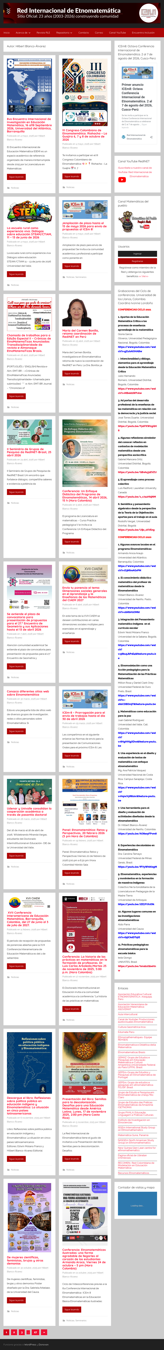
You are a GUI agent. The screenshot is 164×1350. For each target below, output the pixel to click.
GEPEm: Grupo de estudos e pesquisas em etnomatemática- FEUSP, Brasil (136, 1085)
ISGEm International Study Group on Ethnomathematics (136, 1128)
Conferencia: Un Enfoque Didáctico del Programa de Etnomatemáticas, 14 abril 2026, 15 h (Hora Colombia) (84, 495)
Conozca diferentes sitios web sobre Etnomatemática (28, 693)
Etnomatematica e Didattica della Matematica (137, 1046)
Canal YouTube (117, 32)
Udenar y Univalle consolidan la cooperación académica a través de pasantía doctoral (29, 811)
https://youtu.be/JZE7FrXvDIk (136, 904)
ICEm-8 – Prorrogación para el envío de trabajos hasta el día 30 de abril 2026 (83, 716)
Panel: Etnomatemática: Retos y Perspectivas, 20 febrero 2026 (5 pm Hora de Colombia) (84, 833)
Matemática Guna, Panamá (133, 1135)
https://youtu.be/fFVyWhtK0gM (137, 866)
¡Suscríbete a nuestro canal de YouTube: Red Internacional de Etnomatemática (135, 172)
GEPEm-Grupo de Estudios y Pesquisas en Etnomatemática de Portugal (137, 1075)
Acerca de (23, 32)
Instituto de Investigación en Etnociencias (134, 1121)
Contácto (83, 32)
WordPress (30, 1344)
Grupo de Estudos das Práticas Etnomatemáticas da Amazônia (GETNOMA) (135, 1105)
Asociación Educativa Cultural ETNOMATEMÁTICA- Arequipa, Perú (135, 997)
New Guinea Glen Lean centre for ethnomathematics (137, 1149)
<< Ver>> (143, 276)
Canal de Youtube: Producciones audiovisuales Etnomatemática (136, 1020)
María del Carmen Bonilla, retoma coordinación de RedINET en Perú (80, 333)
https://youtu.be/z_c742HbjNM (137, 496)
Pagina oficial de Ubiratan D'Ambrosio (132, 1156)
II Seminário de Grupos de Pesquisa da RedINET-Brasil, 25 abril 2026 (29, 452)
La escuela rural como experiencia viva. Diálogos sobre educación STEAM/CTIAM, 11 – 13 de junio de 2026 (29, 232)
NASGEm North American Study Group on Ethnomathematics (136, 1141)
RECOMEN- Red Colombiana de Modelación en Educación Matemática (136, 1165)
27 (35, 1332)
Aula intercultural (128, 1014)
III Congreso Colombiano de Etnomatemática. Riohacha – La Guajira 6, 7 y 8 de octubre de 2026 (84, 134)
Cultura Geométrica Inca (131, 1027)
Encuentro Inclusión (143, 32)
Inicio (7, 32)
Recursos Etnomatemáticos (133, 1173)
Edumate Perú (126, 1032)
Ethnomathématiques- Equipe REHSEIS (135, 1038)
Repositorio (64, 32)
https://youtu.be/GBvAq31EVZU (137, 472)
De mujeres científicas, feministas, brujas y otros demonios (25, 1260)
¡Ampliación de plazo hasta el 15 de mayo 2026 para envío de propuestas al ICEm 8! (84, 226)
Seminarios (80, 277)
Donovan (43, 1344)
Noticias (15, 188)
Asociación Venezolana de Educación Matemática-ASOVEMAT (132, 1007)
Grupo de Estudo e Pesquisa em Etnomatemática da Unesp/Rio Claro (136, 1095)
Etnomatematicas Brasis (131, 1052)
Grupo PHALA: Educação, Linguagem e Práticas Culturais (135, 1113)
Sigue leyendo (16, 177)
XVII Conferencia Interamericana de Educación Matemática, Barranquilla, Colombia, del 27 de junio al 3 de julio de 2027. (27, 919)
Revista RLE (43, 32)
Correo (99, 32)
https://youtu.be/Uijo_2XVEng (136, 529)
